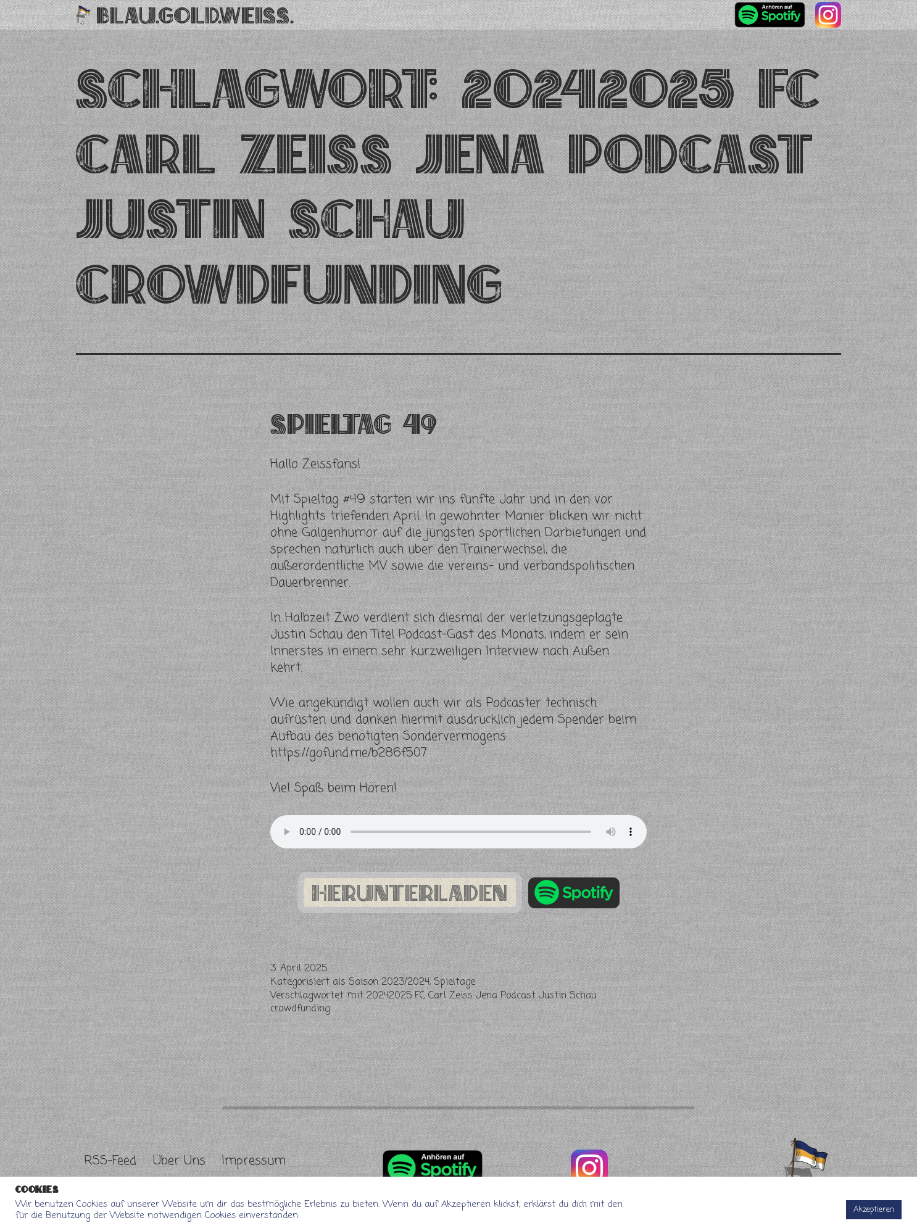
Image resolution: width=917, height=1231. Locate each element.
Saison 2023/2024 (389, 982)
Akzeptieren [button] (873, 1210)
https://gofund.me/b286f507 (348, 753)
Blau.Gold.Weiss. (195, 15)
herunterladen (409, 893)
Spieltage (454, 982)
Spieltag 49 (353, 423)
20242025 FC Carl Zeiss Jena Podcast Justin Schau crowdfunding (433, 1003)
